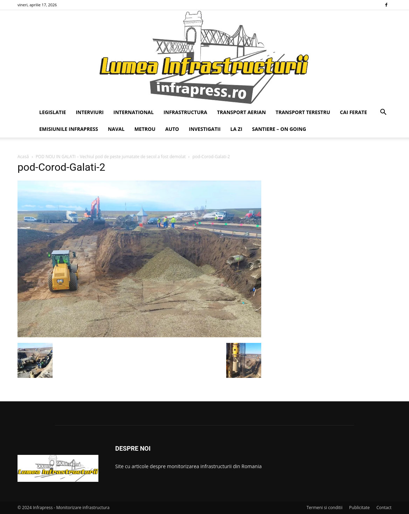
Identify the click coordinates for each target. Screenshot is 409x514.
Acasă (23, 157)
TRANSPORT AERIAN (241, 112)
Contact (383, 508)
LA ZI (236, 129)
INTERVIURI (89, 112)
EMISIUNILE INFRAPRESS (68, 129)
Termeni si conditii (324, 508)
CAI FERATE (353, 112)
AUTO (172, 129)
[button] (383, 113)
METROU (144, 129)
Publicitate (359, 508)
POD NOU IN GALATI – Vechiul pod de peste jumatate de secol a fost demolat (111, 157)
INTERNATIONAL (133, 112)
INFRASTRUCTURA (185, 112)
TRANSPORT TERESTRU (303, 112)
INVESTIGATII (205, 129)
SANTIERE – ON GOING (279, 129)
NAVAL (116, 129)
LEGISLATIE (52, 112)
